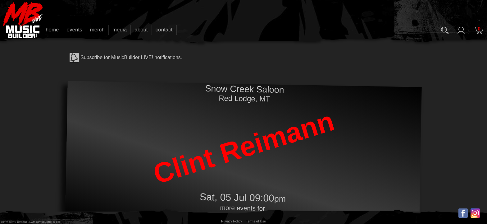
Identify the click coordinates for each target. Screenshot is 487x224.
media (119, 30)
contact (164, 30)
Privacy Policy (231, 221)
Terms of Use (256, 221)
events (74, 30)
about (141, 30)
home (52, 30)
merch (97, 30)
